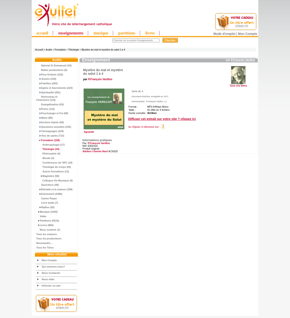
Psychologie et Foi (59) (52, 113)
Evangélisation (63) (50, 104)
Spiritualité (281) (48, 92)
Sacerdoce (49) (47, 184)
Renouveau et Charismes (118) (46, 98)
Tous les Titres (45, 247)
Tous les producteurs (48, 238)
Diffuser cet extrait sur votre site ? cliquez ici (162, 119)
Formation (60, 49)
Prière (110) (45, 109)
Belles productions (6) (51, 70)
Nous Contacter (51, 273)
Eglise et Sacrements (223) (54, 88)
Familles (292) (47, 83)
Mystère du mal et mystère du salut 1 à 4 (103, 49)
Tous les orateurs (46, 234)
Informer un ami (51, 285)
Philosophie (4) (48, 153)
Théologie (73, 49)
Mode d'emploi (224, 34)
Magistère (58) (47, 176)
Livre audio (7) (47, 202)
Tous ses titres (238, 85)
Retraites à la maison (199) (54, 189)
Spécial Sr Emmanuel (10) (54, 65)
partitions (126, 33)
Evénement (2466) (49, 194)
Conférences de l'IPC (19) (54, 162)
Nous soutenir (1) (48, 229)
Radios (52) (45, 207)
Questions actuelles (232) (53, 126)
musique (101, 33)
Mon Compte (247, 34)
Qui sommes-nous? (53, 266)
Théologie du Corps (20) (53, 167)
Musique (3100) (47, 211)
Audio (49, 49)
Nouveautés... (44, 243)
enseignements (70, 33)
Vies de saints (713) (50, 135)
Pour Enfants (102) (49, 74)
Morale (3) (45, 158)
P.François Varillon (243, 60)
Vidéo (41, 216)
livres (150, 33)
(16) (47, 149)
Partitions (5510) (47, 220)
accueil (42, 33)
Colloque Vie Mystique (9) (54, 180)
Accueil (39, 49)
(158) (48, 140)
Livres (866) (44, 225)
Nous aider (48, 279)
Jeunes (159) (46, 78)
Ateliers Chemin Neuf (95, 151)
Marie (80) (44, 117)
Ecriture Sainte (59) (50, 122)
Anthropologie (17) (50, 144)
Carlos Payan (46, 198)
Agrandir (103, 130)
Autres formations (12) (52, 171)
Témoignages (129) (50, 131)
